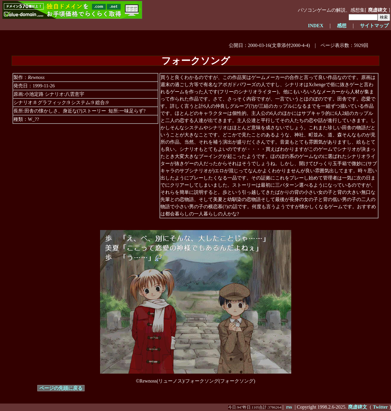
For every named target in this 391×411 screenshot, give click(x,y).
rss (289, 407)
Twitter (380, 407)
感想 (341, 25)
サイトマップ (374, 25)
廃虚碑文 (377, 10)
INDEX (315, 25)
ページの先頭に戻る (60, 388)
